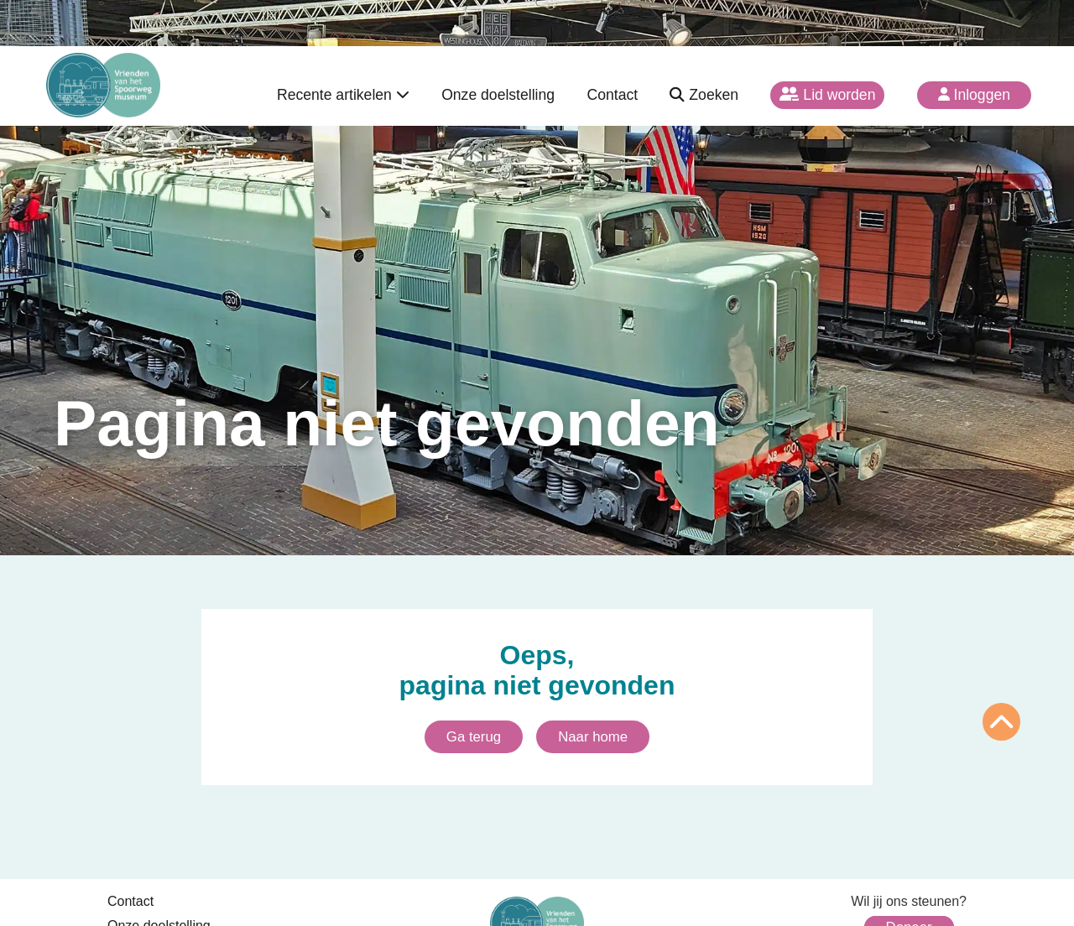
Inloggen (974, 94)
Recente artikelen (343, 94)
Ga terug (473, 737)
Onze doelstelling (498, 94)
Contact (612, 94)
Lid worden (827, 94)
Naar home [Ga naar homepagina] (593, 737)
